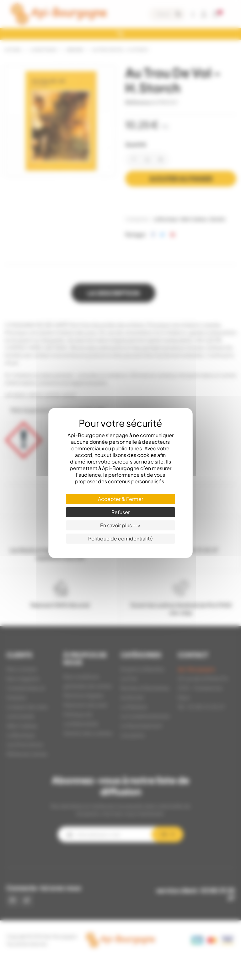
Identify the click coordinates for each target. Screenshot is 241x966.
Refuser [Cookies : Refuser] (120, 512)
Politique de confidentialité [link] (120, 538)
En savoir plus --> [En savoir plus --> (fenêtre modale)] (120, 525)
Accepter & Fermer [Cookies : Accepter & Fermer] (120, 499)
